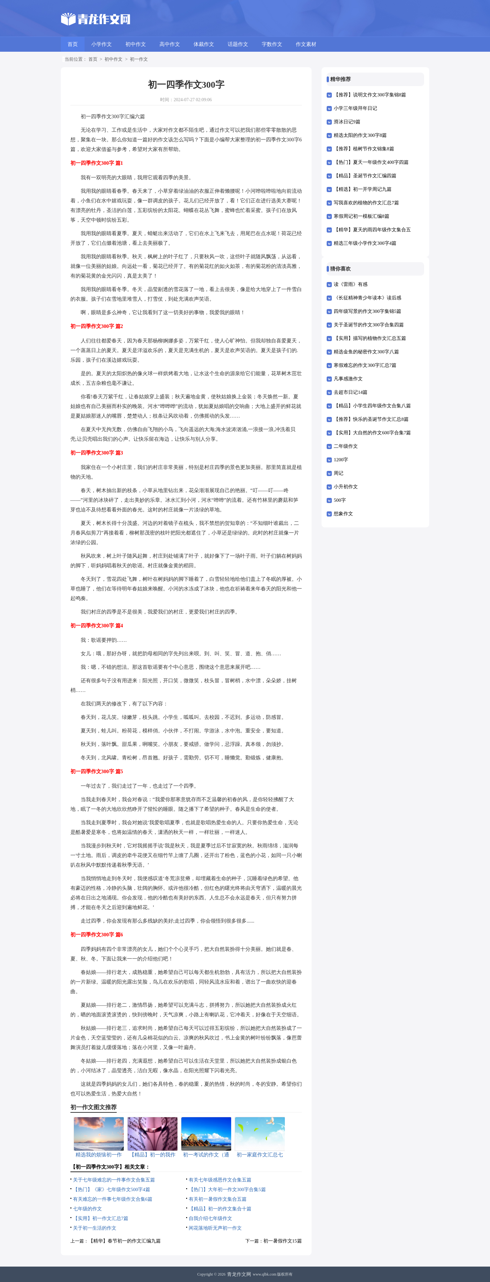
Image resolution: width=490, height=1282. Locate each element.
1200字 (341, 459)
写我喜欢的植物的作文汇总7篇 (366, 202)
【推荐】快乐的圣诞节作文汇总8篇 (371, 419)
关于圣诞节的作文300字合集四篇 (369, 324)
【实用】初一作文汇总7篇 (101, 1218)
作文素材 (306, 44)
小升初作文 (346, 486)
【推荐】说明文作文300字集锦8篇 (370, 94)
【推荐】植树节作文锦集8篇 (364, 148)
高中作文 (169, 44)
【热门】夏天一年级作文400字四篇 (371, 162)
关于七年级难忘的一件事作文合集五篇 (114, 1179)
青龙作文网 (239, 1274)
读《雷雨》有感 (351, 284)
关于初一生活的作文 (94, 1228)
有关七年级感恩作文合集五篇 (220, 1179)
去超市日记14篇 (351, 392)
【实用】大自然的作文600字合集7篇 (372, 432)
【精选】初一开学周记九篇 (363, 189)
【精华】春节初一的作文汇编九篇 (124, 1240)
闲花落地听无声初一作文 (215, 1228)
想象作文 (343, 513)
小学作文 (101, 44)
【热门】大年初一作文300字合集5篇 (227, 1189)
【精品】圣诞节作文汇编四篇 (365, 175)
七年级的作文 (87, 1208)
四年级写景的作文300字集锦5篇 (367, 311)
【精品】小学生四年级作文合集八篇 (372, 405)
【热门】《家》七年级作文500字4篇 (111, 1189)
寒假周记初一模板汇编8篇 (361, 216)
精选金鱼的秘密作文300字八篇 (366, 351)
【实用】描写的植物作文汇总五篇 (370, 338)
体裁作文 (204, 44)
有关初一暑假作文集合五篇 (218, 1199)
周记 (338, 473)
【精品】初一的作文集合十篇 (220, 1208)
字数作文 (272, 44)
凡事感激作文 (348, 378)
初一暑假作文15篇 (282, 1240)
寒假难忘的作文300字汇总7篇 (365, 365)
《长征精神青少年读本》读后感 (367, 297)
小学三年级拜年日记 (355, 108)
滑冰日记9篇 (347, 121)
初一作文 (139, 59)
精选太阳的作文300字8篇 (360, 135)
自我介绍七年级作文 (210, 1218)
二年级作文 (346, 446)
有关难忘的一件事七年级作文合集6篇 (113, 1199)
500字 (340, 500)
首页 (73, 44)
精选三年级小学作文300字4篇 (365, 243)
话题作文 (238, 44)
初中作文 (135, 44)
